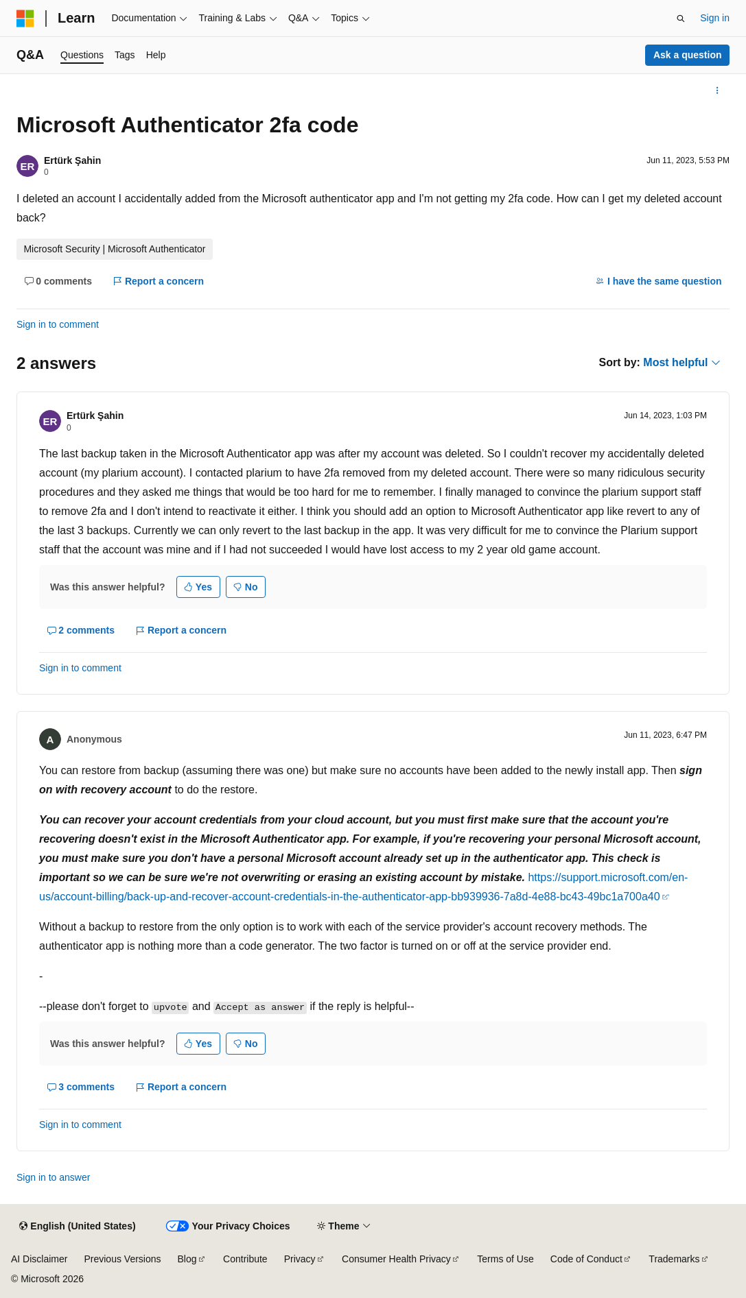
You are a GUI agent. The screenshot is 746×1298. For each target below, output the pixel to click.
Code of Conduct (586, 1258)
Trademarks (674, 1258)
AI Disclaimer (39, 1258)
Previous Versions (122, 1258)
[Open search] (681, 18)
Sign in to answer (53, 1177)
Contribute (245, 1258)
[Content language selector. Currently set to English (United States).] (77, 1227)
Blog (187, 1258)
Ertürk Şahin (72, 160)
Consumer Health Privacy (396, 1258)
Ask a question (687, 54)
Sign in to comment (57, 324)
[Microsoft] (25, 18)
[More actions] (718, 90)
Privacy (300, 1258)
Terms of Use (505, 1258)
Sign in (715, 17)
